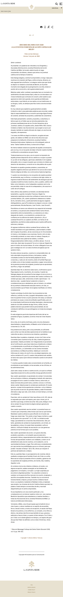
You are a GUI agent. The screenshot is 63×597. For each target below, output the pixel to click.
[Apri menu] (60, 3)
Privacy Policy (31, 592)
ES (30, 35)
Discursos (4, 11)
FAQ (31, 585)
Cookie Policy (31, 589)
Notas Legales (31, 587)
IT (33, 35)
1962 (9, 11)
